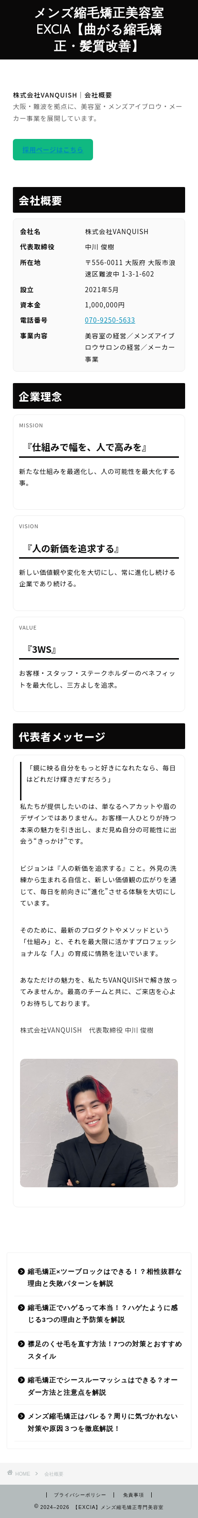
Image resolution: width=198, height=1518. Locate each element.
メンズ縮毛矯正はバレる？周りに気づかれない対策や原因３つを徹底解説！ (103, 1422)
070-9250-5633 (110, 320)
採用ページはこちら (52, 149)
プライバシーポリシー (80, 1495)
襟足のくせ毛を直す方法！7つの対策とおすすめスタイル (105, 1350)
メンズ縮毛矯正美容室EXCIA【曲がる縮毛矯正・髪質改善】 (99, 29)
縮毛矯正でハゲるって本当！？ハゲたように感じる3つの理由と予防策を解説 (103, 1314)
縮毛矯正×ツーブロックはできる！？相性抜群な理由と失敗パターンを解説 (105, 1278)
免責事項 (133, 1495)
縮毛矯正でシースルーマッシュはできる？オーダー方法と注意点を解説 (103, 1386)
